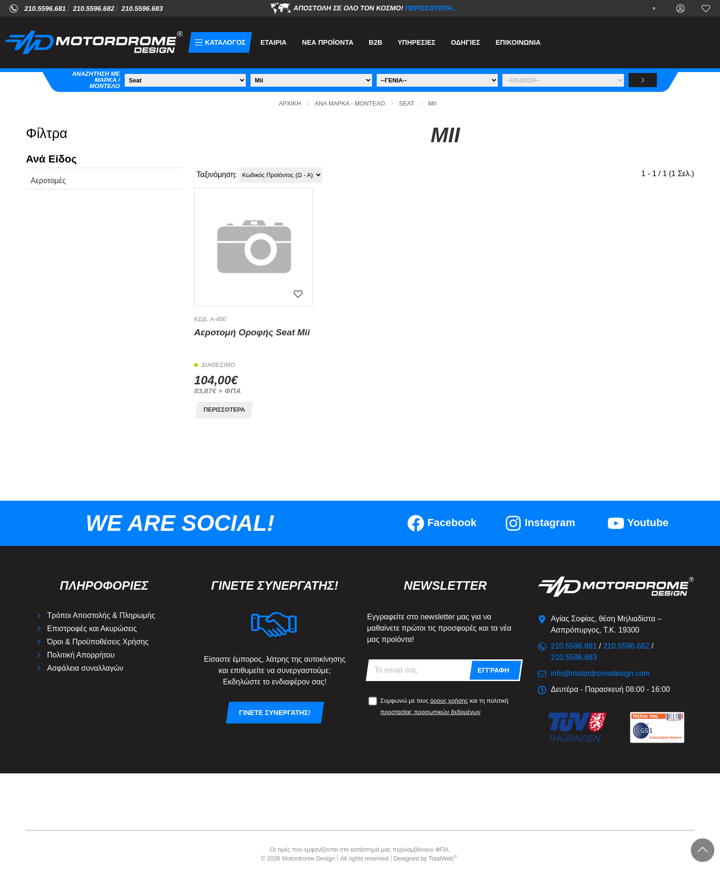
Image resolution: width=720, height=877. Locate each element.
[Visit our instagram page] (540, 523)
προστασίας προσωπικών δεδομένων (430, 711)
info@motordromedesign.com (600, 673)
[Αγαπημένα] (706, 8)
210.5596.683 (142, 8)
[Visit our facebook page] (442, 523)
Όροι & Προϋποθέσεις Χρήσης (97, 642)
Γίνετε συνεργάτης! (275, 712)
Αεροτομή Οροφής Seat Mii (252, 332)
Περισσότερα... (432, 7)
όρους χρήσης (449, 700)
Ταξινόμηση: (216, 175)
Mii (432, 103)
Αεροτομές (48, 181)
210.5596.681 (45, 8)
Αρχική (290, 103)
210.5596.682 (94, 8)
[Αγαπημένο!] (298, 294)
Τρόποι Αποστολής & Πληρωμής (101, 615)
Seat (406, 103)
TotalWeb (443, 858)
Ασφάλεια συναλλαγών (85, 668)
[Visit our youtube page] (638, 523)
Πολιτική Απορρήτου (80, 655)
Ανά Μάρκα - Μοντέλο (350, 103)
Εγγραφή (493, 670)
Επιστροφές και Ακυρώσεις (92, 629)
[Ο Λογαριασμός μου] (680, 8)
